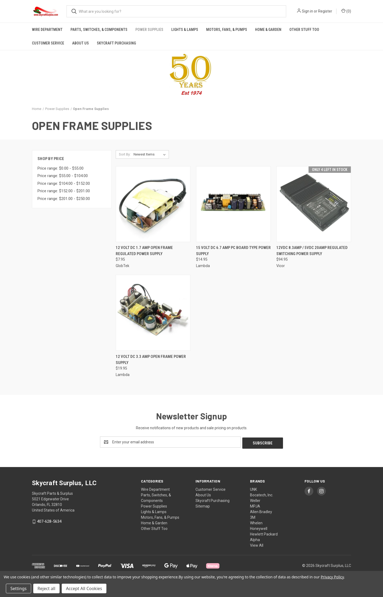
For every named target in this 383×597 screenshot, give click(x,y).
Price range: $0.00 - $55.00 (61, 168)
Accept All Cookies (84, 588)
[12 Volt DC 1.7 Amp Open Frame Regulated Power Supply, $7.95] (153, 204)
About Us (80, 43)
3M (252, 516)
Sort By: (125, 154)
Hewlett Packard (264, 533)
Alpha (255, 539)
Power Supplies (149, 29)
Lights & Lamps (184, 29)
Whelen (256, 522)
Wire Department (47, 29)
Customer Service (48, 43)
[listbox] (151, 154)
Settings (18, 588)
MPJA (255, 505)
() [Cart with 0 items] (346, 11)
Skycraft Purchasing (116, 43)
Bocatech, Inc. (261, 494)
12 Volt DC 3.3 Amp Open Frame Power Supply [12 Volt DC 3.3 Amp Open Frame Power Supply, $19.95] (151, 359)
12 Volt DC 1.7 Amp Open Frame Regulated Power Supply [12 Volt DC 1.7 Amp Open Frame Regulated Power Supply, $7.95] (144, 250)
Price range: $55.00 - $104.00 (63, 175)
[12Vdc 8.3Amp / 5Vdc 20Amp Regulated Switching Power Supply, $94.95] (313, 204)
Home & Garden (268, 29)
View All (256, 544)
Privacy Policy (332, 576)
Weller (255, 499)
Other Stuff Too (304, 29)
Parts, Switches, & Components (98, 29)
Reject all (46, 588)
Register (325, 11)
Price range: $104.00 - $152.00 (64, 183)
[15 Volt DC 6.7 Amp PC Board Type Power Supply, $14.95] (233, 204)
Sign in (307, 11)
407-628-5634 (49, 520)
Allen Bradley (261, 511)
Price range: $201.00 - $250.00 (64, 198)
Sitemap (202, 505)
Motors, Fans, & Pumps (226, 29)
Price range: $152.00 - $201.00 (64, 191)
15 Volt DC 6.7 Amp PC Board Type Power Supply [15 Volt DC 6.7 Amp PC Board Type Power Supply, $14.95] (233, 250)
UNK (253, 488)
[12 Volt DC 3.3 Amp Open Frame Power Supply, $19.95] (153, 313)
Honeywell (258, 527)
